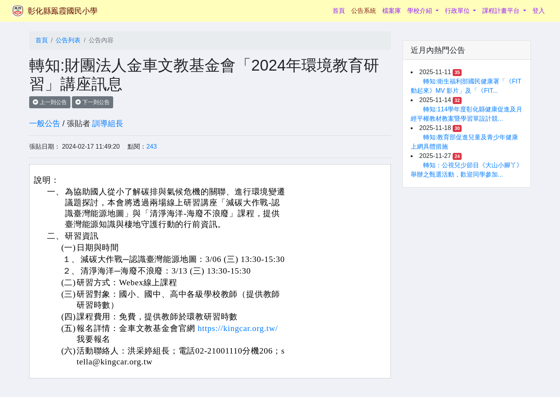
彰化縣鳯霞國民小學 (63, 11)
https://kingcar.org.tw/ (238, 328)
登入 (538, 10)
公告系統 (363, 10)
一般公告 (44, 123)
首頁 (340, 10)
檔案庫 (391, 10)
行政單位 (458, 10)
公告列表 (68, 40)
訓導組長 (107, 123)
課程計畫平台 (501, 10)
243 (151, 146)
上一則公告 (50, 102)
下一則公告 (92, 102)
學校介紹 (420, 10)
